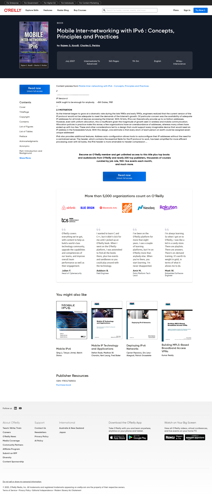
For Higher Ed (50, 3)
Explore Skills (32, 10)
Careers (7, 432)
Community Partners (13, 444)
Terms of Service (10, 490)
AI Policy (39, 440)
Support (40, 422)
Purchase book (63, 385)
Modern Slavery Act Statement (67, 490)
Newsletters (40, 432)
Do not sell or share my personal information (22, 481)
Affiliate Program (11, 449)
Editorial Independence (42, 490)
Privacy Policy (41, 436)
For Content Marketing (89, 3)
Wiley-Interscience (179, 62)
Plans (176, 10)
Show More (25, 158)
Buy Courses (80, 10)
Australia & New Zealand (71, 428)
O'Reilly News (9, 436)
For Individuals (67, 3)
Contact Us (40, 428)
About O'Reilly (11, 422)
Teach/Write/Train (12, 428)
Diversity (7, 457)
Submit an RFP (10, 453)
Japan (62, 432)
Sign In (187, 10)
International (67, 422)
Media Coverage (11, 440)
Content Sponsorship (13, 461)
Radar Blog (63, 10)
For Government (31, 3)
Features (48, 10)
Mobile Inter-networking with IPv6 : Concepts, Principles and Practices (114, 86)
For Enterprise (13, 3)
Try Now (201, 10)
